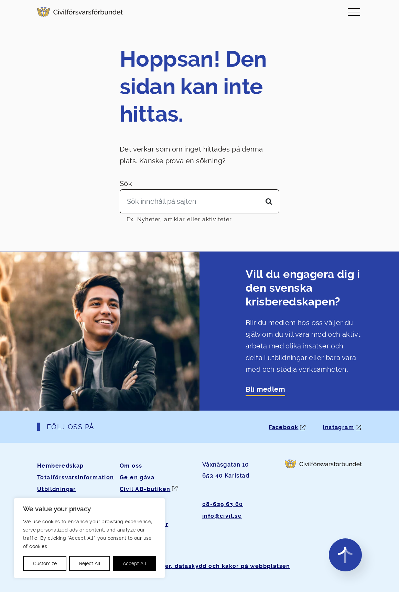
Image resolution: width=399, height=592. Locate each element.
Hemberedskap (60, 465)
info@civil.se (222, 516)
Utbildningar (56, 489)
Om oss (131, 465)
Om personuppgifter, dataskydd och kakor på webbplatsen (199, 566)
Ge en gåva (137, 477)
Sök (126, 183)
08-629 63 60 (222, 504)
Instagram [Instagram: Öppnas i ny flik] (338, 427)
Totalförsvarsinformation (75, 477)
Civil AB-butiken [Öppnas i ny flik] (145, 489)
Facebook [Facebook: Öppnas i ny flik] (283, 427)
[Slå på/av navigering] (354, 12)
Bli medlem (265, 389)
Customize (45, 563)
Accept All (134, 563)
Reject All (89, 563)
